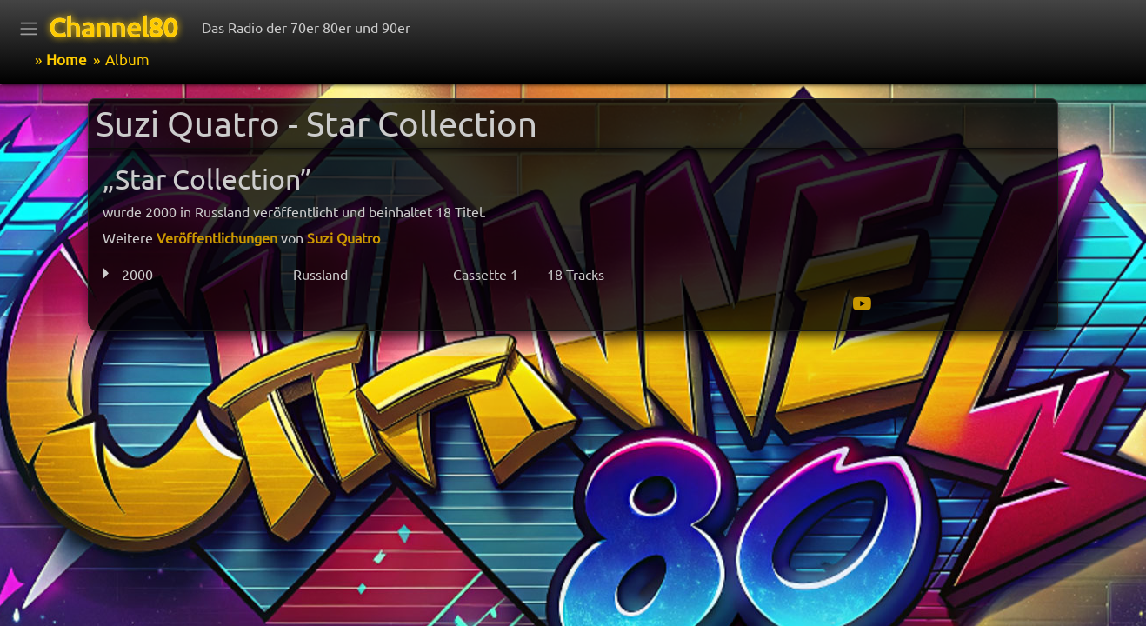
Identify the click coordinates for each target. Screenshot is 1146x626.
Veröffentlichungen (217, 237)
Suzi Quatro (343, 237)
